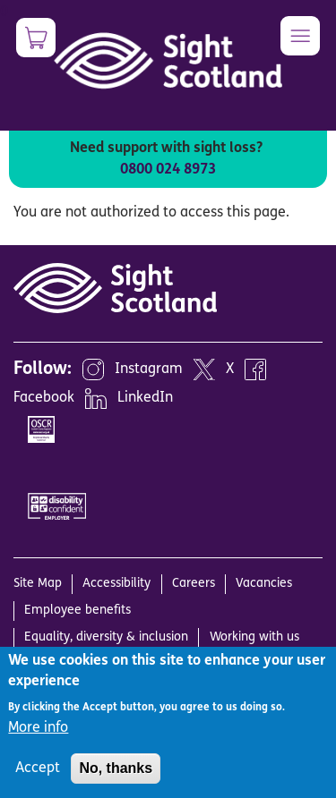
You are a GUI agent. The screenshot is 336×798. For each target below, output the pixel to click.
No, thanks (115, 768)
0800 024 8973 (168, 170)
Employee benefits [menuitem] (77, 610)
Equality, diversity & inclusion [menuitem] (106, 637)
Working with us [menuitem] (254, 637)
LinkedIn (145, 398)
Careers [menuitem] (193, 583)
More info (38, 728)
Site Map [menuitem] (37, 583)
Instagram (149, 369)
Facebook (43, 398)
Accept (37, 768)
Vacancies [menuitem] (264, 583)
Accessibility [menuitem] (116, 583)
